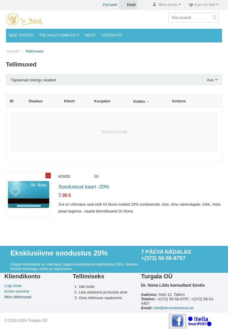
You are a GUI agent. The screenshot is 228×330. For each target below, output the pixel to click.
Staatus (35, 101)
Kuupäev (102, 101)
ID (12, 101)
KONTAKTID (112, 35)
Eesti (128, 4)
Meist (90, 35)
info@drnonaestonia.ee (174, 308)
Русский (106, 4)
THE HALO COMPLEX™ (59, 35)
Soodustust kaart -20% (83, 187)
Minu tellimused (17, 297)
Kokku (139, 101)
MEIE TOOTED (21, 35)
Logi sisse (13, 285)
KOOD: (64, 176)
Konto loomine (16, 291)
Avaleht (13, 51)
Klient (69, 101)
